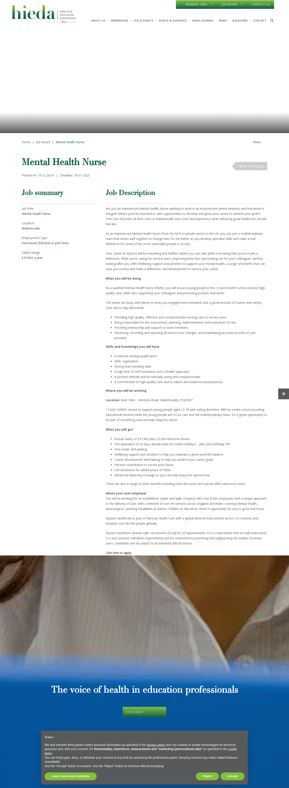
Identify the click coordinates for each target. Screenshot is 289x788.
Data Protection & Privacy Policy (128, 696)
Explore (135, 625)
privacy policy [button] (156, 745)
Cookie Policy (115, 689)
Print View (28, 770)
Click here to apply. (119, 553)
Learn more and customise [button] (70, 776)
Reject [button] (207, 776)
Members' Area (196, 4)
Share (257, 142)
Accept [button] (232, 776)
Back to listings (251, 166)
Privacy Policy (115, 703)
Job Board (229, 4)
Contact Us (260, 4)
